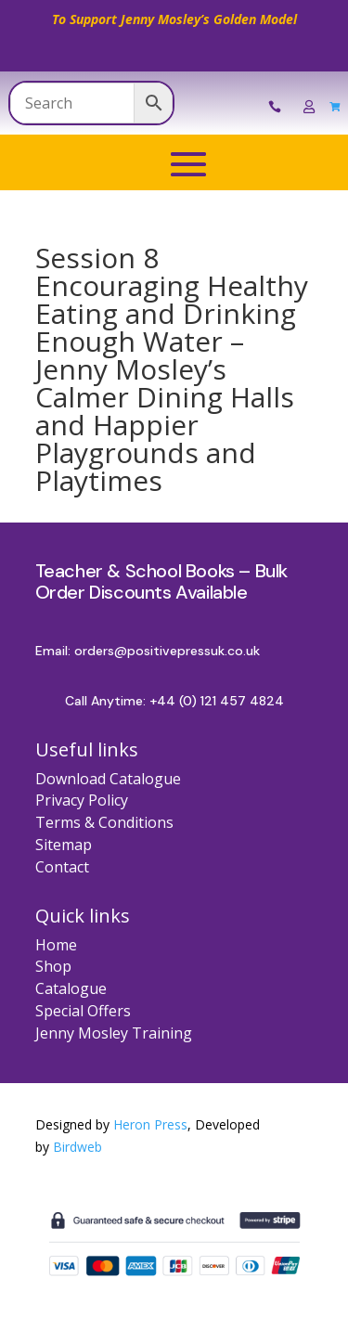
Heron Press (150, 1124)
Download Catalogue (108, 778)
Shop (53, 966)
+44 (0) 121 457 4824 (216, 700)
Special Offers (83, 1011)
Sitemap (63, 844)
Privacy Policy (81, 800)
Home (56, 945)
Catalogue (71, 988)
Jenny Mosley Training (113, 1033)
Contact (62, 867)
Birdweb (77, 1147)
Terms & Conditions (104, 822)
